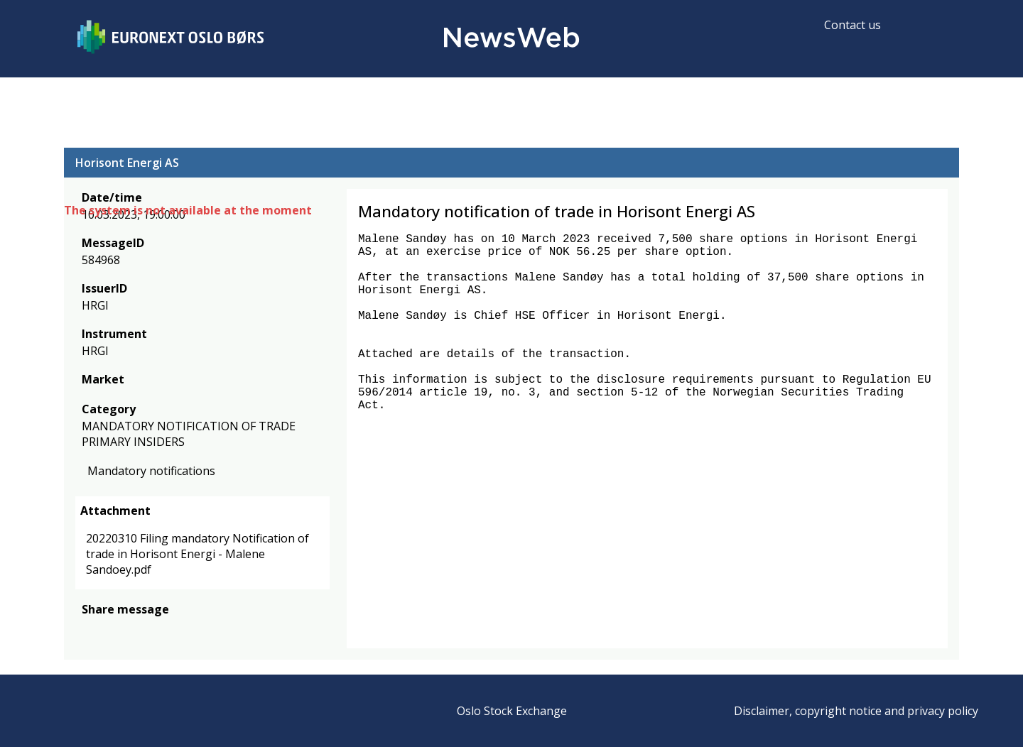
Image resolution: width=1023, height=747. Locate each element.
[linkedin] (138, 630)
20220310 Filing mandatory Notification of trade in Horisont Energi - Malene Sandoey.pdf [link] (197, 553)
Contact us (852, 25)
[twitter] (112, 630)
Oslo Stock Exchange (512, 711)
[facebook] (90, 630)
